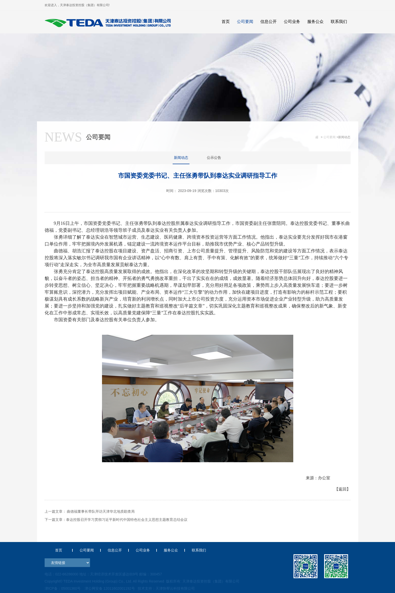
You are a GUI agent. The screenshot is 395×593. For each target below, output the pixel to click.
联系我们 (199, 550)
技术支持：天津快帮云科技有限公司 (166, 588)
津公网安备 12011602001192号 (109, 588)
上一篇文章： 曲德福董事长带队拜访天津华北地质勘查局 (90, 511)
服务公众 (171, 550)
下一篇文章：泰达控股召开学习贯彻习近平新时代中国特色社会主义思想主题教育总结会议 (116, 520)
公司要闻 (329, 137)
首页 (58, 550)
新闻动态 (181, 158)
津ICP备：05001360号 (63, 588)
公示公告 (214, 158)
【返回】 (342, 489)
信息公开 (115, 550)
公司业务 (143, 550)
